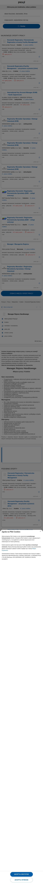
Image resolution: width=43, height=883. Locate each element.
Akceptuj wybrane (21, 880)
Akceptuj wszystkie (21, 874)
